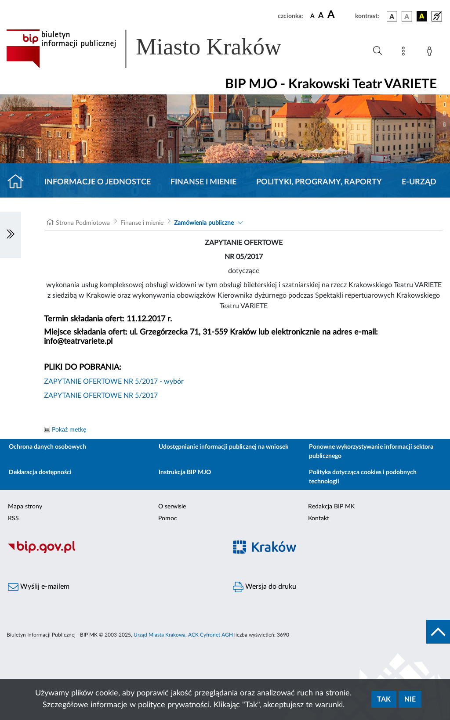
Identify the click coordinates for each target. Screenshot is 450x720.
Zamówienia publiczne (204, 223)
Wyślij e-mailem (38, 587)
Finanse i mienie (203, 182)
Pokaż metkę (69, 430)
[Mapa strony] (405, 53)
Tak (384, 699)
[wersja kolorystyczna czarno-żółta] (421, 16)
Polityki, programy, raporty (319, 182)
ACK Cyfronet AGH (210, 634)
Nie (410, 699)
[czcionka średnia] (321, 16)
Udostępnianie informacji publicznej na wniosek (223, 447)
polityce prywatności (174, 705)
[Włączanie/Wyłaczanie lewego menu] (10, 235)
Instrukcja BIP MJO (185, 472)
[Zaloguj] (431, 53)
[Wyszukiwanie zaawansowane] (377, 51)
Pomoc (167, 518)
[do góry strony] (438, 632)
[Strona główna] (19, 182)
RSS (13, 518)
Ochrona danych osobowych (47, 447)
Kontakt (318, 518)
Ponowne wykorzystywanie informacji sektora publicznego (371, 451)
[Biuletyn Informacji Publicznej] (112, 552)
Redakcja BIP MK (331, 507)
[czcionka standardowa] (312, 16)
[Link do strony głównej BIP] (156, 48)
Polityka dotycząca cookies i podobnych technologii (363, 477)
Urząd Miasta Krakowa (159, 634)
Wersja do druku (264, 587)
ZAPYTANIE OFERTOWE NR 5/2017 (101, 395)
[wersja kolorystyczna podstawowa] (392, 16)
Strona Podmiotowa (83, 223)
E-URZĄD (419, 182)
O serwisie (172, 507)
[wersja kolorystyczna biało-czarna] (407, 16)
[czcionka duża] (340, 15)
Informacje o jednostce (97, 182)
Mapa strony (25, 507)
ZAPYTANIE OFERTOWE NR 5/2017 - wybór (114, 381)
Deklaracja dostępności (40, 472)
